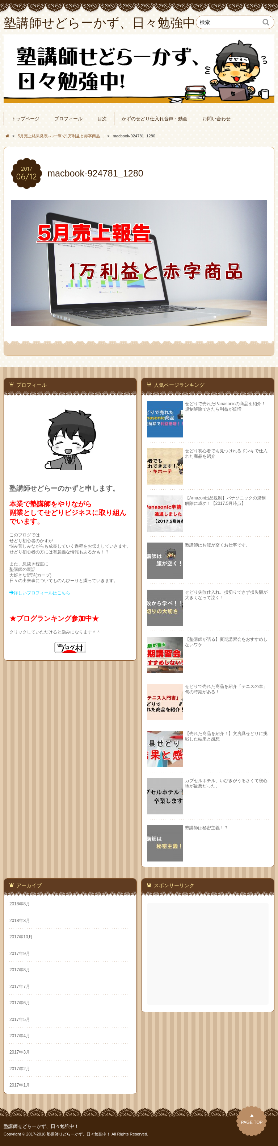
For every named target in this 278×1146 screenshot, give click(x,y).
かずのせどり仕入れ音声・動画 (155, 118)
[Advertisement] (208, 954)
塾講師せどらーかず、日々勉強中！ (41, 1126)
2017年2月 (19, 1068)
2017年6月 (19, 1002)
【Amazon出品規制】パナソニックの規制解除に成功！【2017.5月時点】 (225, 500)
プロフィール (68, 118)
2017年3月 (19, 1052)
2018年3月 (19, 920)
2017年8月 (19, 969)
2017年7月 (19, 986)
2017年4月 (19, 1035)
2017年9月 (19, 953)
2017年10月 (21, 936)
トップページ (25, 118)
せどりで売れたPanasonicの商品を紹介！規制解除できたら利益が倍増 (225, 406)
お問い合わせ (216, 118)
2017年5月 (19, 1019)
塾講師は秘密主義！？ (206, 827)
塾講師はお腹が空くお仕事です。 (217, 545)
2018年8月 (19, 903)
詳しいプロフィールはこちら (42, 592)
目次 (102, 118)
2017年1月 (19, 1085)
